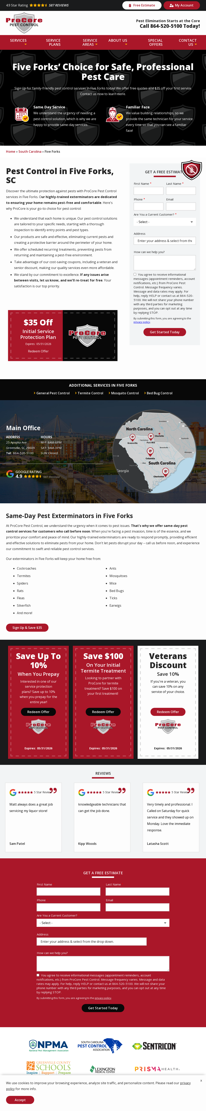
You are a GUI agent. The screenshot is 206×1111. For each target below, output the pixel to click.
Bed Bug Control (159, 393)
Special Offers (155, 42)
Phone (138, 199)
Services (18, 40)
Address (139, 234)
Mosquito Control (125, 393)
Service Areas (89, 42)
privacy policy (142, 322)
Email (169, 199)
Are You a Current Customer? (154, 214)
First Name (141, 184)
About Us (117, 40)
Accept (20, 1100)
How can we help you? (149, 252)
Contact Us (188, 42)
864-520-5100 (23, 453)
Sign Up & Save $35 (27, 627)
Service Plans (53, 42)
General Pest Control (53, 393)
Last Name (173, 184)
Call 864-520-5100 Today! (170, 26)
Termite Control (90, 393)
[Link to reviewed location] (33, 792)
